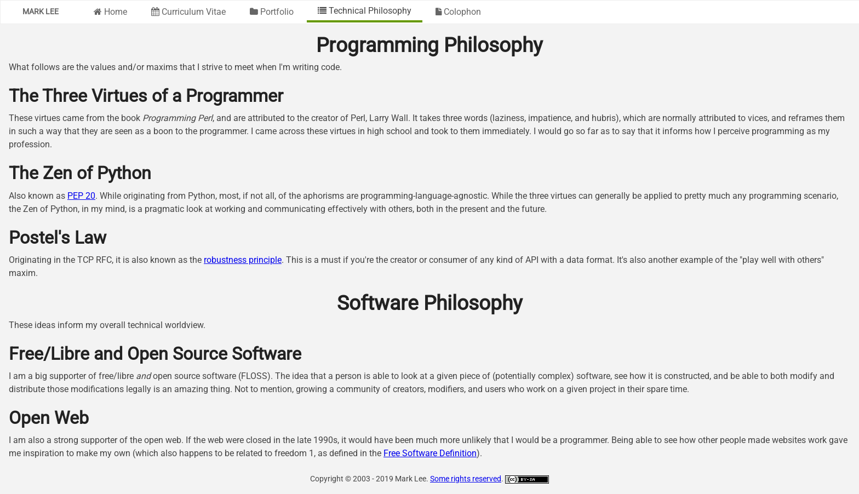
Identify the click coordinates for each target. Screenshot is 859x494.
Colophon (458, 12)
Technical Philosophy (364, 10)
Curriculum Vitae (188, 12)
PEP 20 (81, 196)
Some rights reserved (465, 479)
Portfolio (272, 12)
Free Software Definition (430, 453)
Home (110, 12)
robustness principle (243, 260)
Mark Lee (40, 11)
